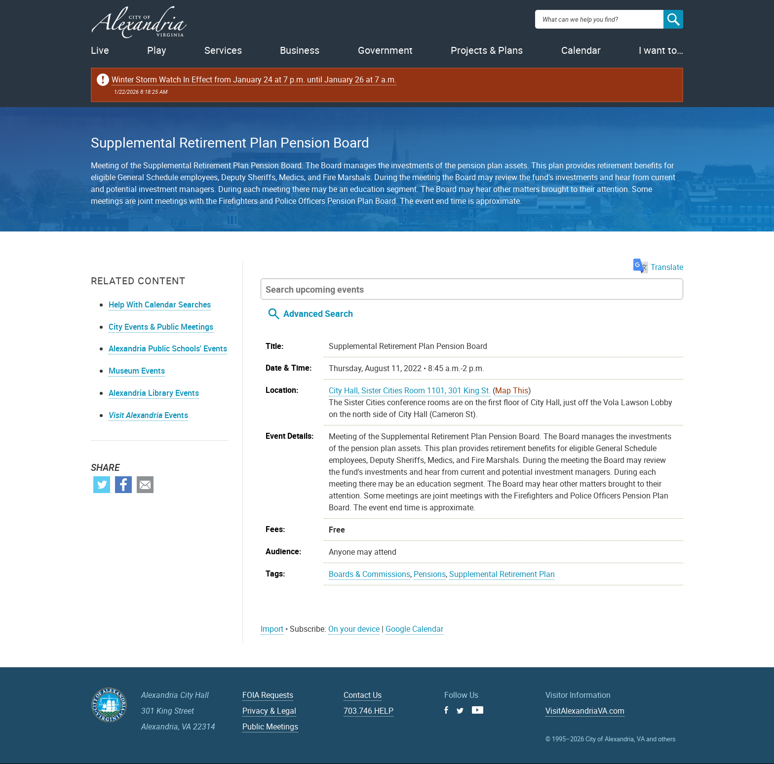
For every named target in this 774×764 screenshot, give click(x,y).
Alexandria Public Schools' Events (168, 348)
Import (272, 628)
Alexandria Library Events (154, 392)
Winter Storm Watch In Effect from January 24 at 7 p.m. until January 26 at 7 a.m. (254, 79)
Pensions (430, 574)
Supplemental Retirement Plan (502, 574)
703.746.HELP (368, 710)
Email (145, 484)
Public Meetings (270, 726)
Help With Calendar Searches (160, 304)
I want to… (661, 50)
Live (100, 50)
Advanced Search (318, 313)
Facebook (123, 484)
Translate (658, 267)
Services (223, 50)
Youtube (477, 710)
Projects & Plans (487, 50)
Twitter (101, 484)
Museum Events (137, 370)
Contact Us (363, 694)
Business (299, 50)
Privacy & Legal (269, 710)
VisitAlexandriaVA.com (584, 710)
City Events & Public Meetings (161, 326)
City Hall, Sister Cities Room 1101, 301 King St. (410, 390)
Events (148, 415)
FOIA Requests (267, 694)
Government (385, 50)
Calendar (581, 50)
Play (156, 50)
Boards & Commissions (369, 574)
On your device (354, 628)
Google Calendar (414, 628)
